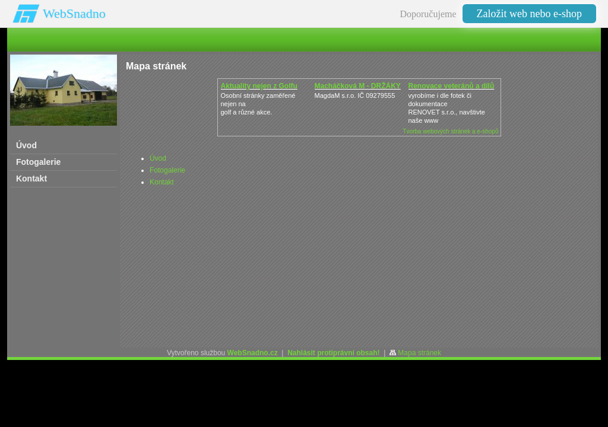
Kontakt (162, 182)
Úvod (158, 158)
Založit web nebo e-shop (529, 14)
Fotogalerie (167, 170)
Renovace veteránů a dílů (451, 86)
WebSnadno (74, 13)
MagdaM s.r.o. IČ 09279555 (355, 95)
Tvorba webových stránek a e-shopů (450, 131)
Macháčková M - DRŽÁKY (358, 86)
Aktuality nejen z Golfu (259, 86)
